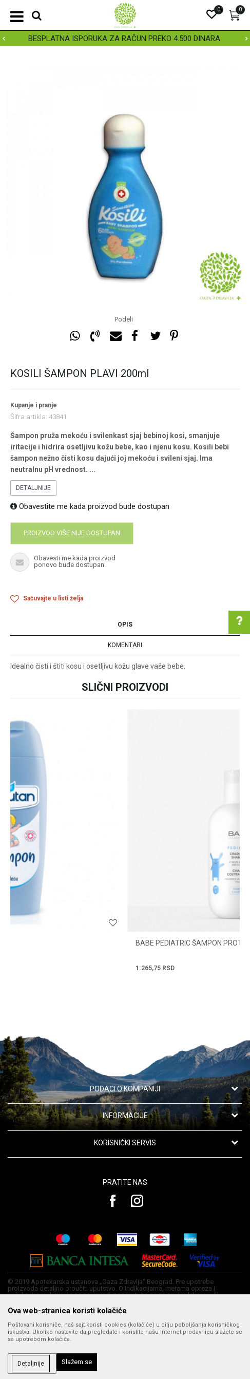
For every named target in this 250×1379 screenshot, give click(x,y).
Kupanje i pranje (33, 405)
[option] (125, 38)
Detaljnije (33, 488)
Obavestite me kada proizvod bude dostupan (89, 506)
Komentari (125, 645)
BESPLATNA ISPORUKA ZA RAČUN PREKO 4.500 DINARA (124, 38)
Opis (125, 624)
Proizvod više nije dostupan (72, 533)
